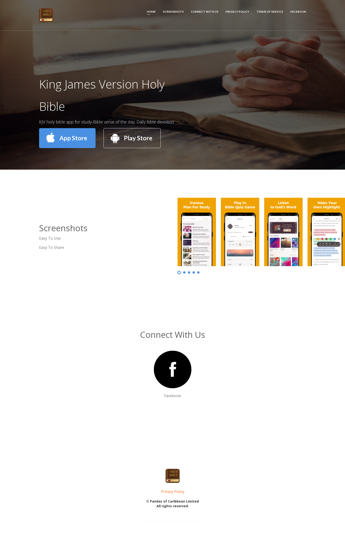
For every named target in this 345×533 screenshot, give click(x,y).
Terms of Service (269, 11)
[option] (281, 232)
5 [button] (198, 272)
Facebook (298, 11)
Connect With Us (204, 11)
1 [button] (179, 272)
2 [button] (184, 272)
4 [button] (194, 272)
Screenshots (173, 11)
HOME (151, 11)
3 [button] (189, 272)
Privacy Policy (237, 11)
